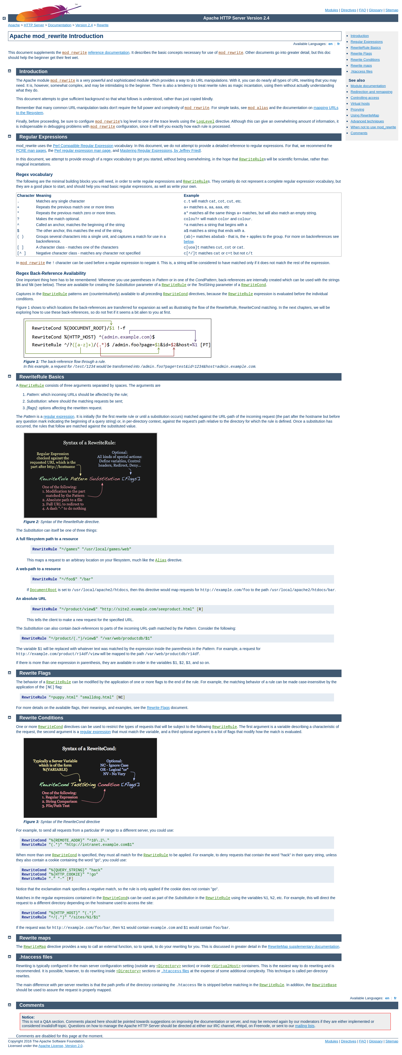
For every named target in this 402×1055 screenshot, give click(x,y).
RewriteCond (253, 285)
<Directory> (168, 966)
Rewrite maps (361, 65)
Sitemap (391, 10)
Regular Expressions (367, 42)
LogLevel (205, 121)
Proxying (357, 109)
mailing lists (304, 1026)
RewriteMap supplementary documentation (303, 946)
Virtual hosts (360, 104)
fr (338, 44)
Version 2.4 (84, 25)
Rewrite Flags (361, 53)
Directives (348, 10)
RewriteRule (251, 159)
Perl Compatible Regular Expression (83, 146)
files (175, 971)
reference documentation (109, 52)
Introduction (360, 36)
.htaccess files (362, 71)
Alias (160, 560)
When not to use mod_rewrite (373, 127)
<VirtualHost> (226, 966)
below (189, 241)
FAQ (362, 10)
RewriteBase (324, 985)
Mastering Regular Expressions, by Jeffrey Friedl (160, 150)
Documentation (59, 25)
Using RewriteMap (365, 115)
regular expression (59, 416)
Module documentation (368, 86)
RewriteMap (35, 947)
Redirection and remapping (371, 92)
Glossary (375, 10)
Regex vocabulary (34, 174)
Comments (359, 133)
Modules (331, 10)
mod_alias (258, 108)
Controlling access (365, 98)
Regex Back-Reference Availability (51, 273)
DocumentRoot (43, 590)
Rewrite (103, 25)
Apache (14, 25)
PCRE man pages (31, 150)
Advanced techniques (367, 121)
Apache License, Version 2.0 (60, 1046)
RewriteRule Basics (366, 48)
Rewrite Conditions (365, 60)
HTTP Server (34, 25)
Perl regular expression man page (82, 150)
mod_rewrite (74, 53)
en (330, 44)
